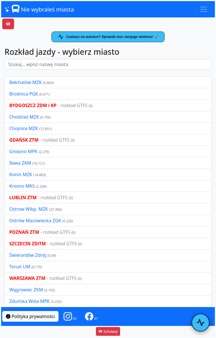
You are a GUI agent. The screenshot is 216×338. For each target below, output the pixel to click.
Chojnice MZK (24, 128)
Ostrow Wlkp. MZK (29, 209)
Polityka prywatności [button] (30, 316)
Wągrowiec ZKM (26, 290)
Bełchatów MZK (25, 82)
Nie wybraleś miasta (39, 9)
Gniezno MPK (24, 151)
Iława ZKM (20, 163)
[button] (70, 316)
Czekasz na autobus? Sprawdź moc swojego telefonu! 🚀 (108, 37)
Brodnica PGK (24, 94)
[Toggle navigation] (204, 9)
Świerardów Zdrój (27, 255)
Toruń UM (19, 267)
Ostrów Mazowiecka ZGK (35, 220)
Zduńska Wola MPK (29, 301)
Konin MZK (20, 174)
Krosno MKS (22, 186)
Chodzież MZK (24, 117)
